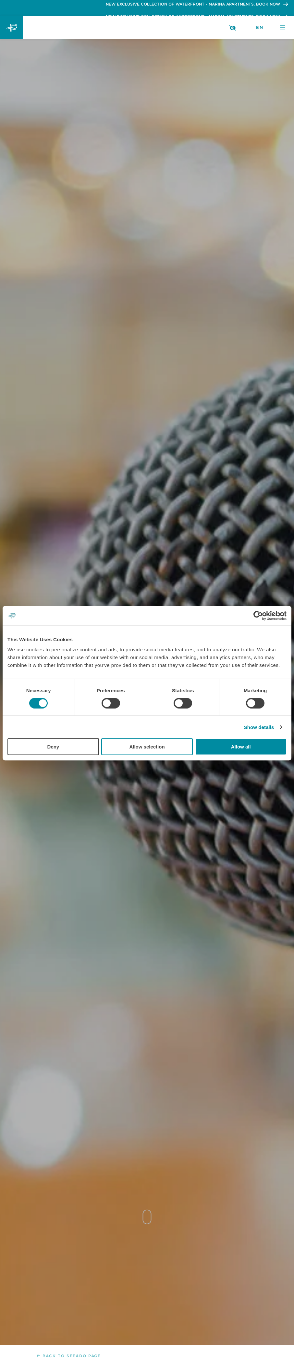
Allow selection (147, 746)
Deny (53, 746)
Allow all (241, 746)
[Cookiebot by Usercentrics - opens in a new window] (258, 615)
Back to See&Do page (69, 1356)
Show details (259, 727)
